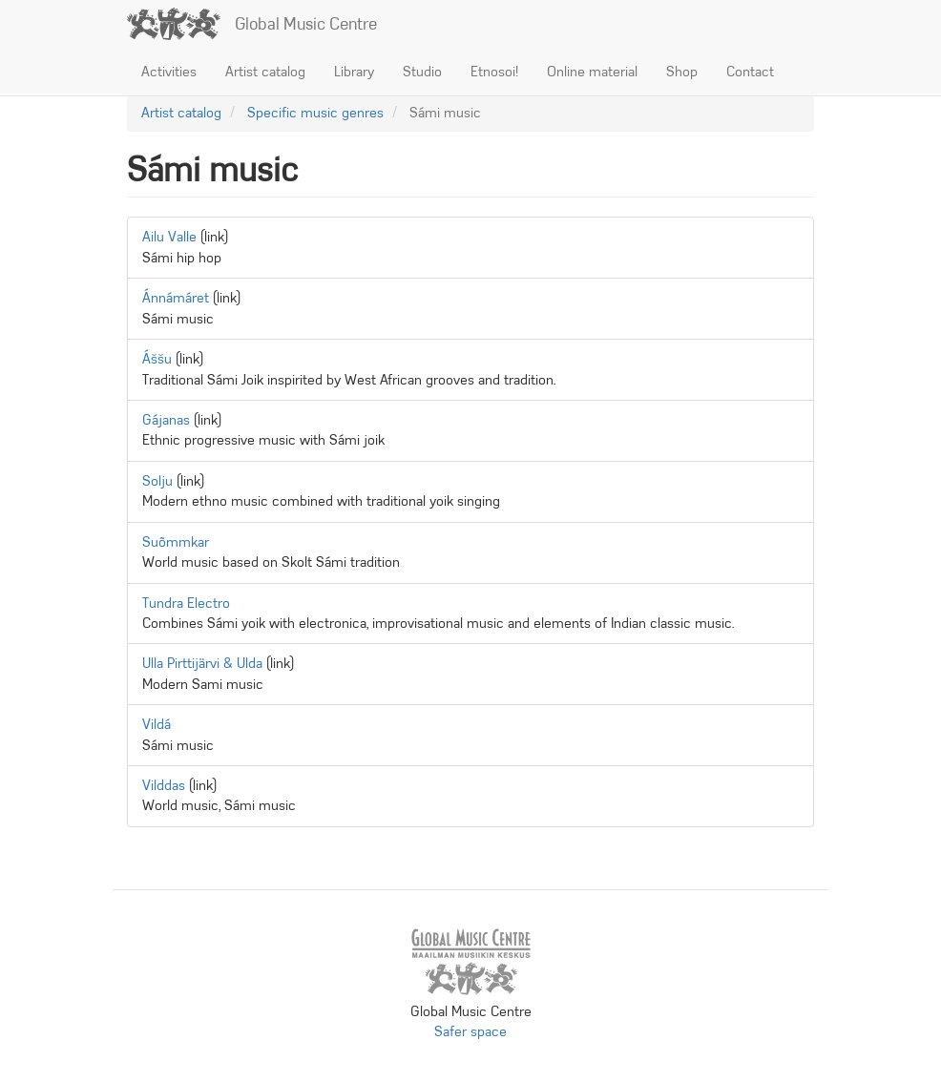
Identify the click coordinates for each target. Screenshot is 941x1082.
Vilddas (163, 785)
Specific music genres (315, 112)
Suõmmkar (175, 542)
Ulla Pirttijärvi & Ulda (202, 663)
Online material (592, 71)
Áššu (157, 358)
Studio (422, 71)
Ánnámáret (175, 297)
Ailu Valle (169, 236)
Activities (169, 71)
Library (354, 71)
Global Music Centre (306, 23)
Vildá (156, 724)
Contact (750, 71)
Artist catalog (265, 71)
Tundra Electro (186, 603)
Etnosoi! (494, 71)
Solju (157, 480)
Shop (682, 71)
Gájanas (166, 419)
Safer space (470, 1031)
